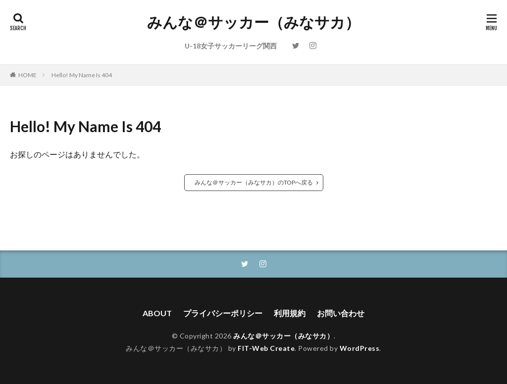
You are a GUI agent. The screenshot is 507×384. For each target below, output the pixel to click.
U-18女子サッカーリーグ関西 (231, 46)
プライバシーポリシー (222, 313)
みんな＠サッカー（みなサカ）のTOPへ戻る (254, 182)
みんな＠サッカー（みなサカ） (253, 22)
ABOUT (157, 313)
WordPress (360, 348)
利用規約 (289, 313)
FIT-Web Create (266, 348)
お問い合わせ (340, 313)
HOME (27, 75)
